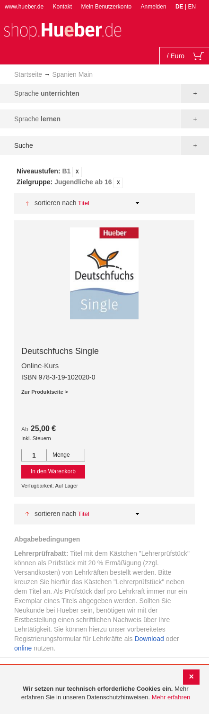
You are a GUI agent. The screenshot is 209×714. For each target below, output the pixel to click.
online (23, 648)
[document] (106, 693)
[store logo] (62, 30)
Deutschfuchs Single (60, 351)
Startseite (28, 74)
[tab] (104, 177)
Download (149, 638)
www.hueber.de (24, 6)
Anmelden (153, 6)
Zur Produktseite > (44, 392)
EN (192, 6)
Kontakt (62, 6)
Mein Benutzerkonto (106, 6)
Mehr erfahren (171, 697)
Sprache (46, 93)
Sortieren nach (56, 203)
